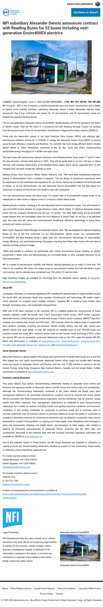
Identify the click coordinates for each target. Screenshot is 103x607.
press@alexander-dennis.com (16, 467)
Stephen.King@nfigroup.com (16, 484)
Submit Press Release (44, 588)
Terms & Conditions (66, 588)
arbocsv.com (44, 345)
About (5, 588)
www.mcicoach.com (90, 341)
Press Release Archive (21, 588)
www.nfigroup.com (51, 341)
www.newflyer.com (70, 341)
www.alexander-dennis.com (24, 345)
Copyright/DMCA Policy (89, 588)
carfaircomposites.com (66, 345)
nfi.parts (6, 345)
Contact (59, 593)
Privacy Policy (46, 593)
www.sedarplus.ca (33, 436)
